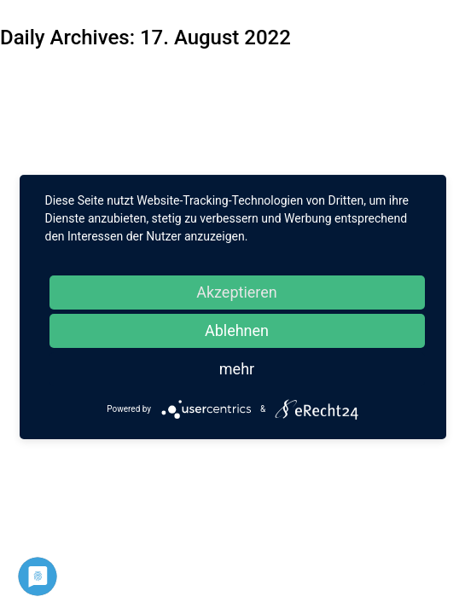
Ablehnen (237, 330)
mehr (236, 369)
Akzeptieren (236, 292)
